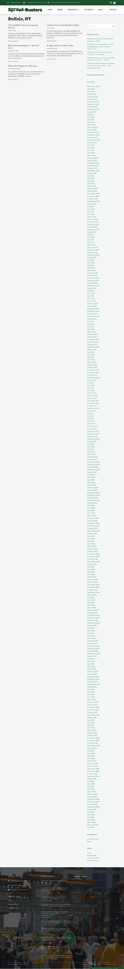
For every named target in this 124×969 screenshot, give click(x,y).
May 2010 (90, 449)
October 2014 (92, 314)
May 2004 (91, 633)
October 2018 (92, 199)
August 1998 (91, 810)
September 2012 (93, 378)
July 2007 (90, 536)
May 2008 (91, 511)
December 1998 (93, 799)
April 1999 (90, 789)
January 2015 (92, 306)
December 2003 (93, 646)
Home (50, 9)
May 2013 (90, 357)
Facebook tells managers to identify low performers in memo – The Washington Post (101, 65)
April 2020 (91, 153)
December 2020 (93, 132)
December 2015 (93, 278)
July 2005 (90, 597)
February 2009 (92, 488)
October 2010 (92, 436)
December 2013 (93, 339)
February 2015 (92, 304)
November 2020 (93, 135)
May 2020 (90, 150)
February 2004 (92, 641)
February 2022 (92, 97)
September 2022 (93, 86)
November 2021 (93, 104)
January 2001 (92, 735)
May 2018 (90, 212)
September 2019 (93, 171)
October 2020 (92, 138)
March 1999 (91, 792)
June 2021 (91, 117)
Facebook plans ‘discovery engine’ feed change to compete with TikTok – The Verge (56, 939)
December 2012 (93, 370)
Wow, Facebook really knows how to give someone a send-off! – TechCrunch (55, 948)
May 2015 (90, 296)
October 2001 (92, 712)
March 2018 (91, 217)
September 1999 (93, 776)
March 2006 (91, 577)
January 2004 (92, 643)
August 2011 (91, 411)
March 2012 (91, 393)
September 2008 (93, 500)
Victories (88, 9)
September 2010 (93, 439)
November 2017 (93, 224)
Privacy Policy (13, 904)
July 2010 (90, 444)
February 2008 (92, 518)
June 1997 (90, 828)
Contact (113, 9)
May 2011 (90, 419)
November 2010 (93, 434)
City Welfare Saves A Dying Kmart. (22, 26)
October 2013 (92, 345)
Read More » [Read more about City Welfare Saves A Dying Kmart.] (13, 41)
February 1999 (92, 794)
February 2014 (92, 334)
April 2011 (90, 421)
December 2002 (93, 677)
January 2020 (92, 161)
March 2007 (91, 546)
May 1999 (90, 787)
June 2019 (91, 178)
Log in (89, 853)
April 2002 (91, 697)
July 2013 (90, 352)
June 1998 (91, 815)
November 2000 (93, 741)
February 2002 (92, 702)
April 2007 (91, 544)
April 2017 (91, 242)
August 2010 (91, 442)
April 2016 (91, 268)
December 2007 (93, 523)
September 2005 (93, 592)
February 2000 (92, 764)
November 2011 (93, 403)
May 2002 (90, 695)
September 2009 (93, 470)
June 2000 (91, 753)
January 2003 (92, 674)
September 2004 (93, 623)
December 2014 (93, 309)
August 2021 (91, 112)
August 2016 (91, 258)
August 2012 (91, 380)
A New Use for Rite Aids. (60, 45)
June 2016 (91, 263)
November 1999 (93, 771)
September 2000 (93, 746)
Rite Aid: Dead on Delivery (22, 66)
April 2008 (91, 513)
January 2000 (92, 766)
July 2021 (90, 115)
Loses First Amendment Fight (63, 25)
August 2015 (91, 288)
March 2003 (91, 669)
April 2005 (91, 605)
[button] (111, 2)
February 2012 (92, 396)
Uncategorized (93, 839)
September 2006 (93, 562)
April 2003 (91, 667)
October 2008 (92, 498)
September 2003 (93, 654)
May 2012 (90, 388)
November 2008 (93, 495)
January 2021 (92, 130)
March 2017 (91, 245)
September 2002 (93, 684)
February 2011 (92, 426)
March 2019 (91, 186)
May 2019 (90, 181)
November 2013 (93, 342)
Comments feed (93, 858)
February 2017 (92, 247)
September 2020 (93, 140)
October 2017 (92, 227)
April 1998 (91, 820)
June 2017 (91, 237)
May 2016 (90, 265)
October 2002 (92, 682)
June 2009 (91, 477)
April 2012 (91, 391)
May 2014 (90, 327)
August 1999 (91, 779)
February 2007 (92, 549)
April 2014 (91, 329)
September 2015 (93, 286)
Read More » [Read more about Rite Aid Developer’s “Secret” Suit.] (13, 61)
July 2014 (90, 322)
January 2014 (92, 337)
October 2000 (92, 743)
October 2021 (92, 107)
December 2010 (93, 431)
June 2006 (91, 569)
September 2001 (93, 715)
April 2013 (91, 360)
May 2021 (90, 120)
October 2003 (92, 651)
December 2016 (93, 250)
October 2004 (92, 621)
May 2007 (90, 541)
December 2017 (93, 222)
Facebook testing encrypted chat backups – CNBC (54, 881)
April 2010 (91, 452)
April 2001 (91, 728)
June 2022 (91, 89)
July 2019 (90, 176)
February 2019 (92, 189)
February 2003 (92, 672)
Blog (101, 9)
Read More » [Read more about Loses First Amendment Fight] (52, 41)
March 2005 (91, 608)
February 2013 (92, 365)
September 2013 (93, 347)
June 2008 (91, 508)
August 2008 (92, 503)
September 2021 (93, 109)
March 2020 (91, 155)
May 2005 (90, 603)
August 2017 (91, 232)
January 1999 (92, 797)
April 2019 (91, 184)
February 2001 (92, 733)
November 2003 (93, 649)
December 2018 (93, 194)
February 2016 (92, 273)
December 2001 (93, 707)
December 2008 (93, 493)
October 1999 (92, 774)
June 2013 (91, 355)
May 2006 (90, 572)
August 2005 (92, 595)
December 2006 (93, 554)
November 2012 (93, 373)
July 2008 (90, 506)
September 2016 (93, 255)
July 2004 (90, 628)
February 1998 (92, 825)
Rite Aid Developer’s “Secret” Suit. (24, 46)
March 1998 (91, 822)
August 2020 (92, 143)
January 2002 (92, 705)
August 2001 (91, 718)
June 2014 (91, 324)
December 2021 (93, 102)
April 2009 (91, 482)
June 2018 (91, 209)
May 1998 (90, 817)
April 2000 (91, 758)
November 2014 (93, 311)
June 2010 (91, 447)
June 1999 (90, 784)
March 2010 (91, 454)
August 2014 (91, 319)
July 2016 (90, 260)
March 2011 (91, 424)
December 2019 (93, 163)
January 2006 (92, 582)
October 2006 (92, 559)
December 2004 (93, 615)
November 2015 (93, 281)
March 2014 (91, 332)
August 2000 (92, 748)
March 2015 (91, 301)
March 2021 (91, 125)
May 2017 (90, 240)
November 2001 (93, 710)
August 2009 (92, 472)
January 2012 (92, 398)
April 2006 (91, 575)
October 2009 (92, 467)
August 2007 (92, 534)
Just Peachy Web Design (108, 964)
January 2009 (92, 490)
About (60, 9)
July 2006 (90, 567)
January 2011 (92, 429)
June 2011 (90, 416)
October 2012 (92, 375)
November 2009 (93, 465)
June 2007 (91, 539)
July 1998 (90, 812)
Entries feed (91, 855)
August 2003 (92, 656)
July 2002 (90, 689)
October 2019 (92, 168)
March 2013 (91, 362)
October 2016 (92, 253)
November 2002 (93, 679)
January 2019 (92, 191)
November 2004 (93, 618)
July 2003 (90, 659)
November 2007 (93, 526)
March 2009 (91, 485)
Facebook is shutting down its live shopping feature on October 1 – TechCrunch (100, 47)
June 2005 (91, 600)
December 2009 (93, 462)
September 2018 (93, 201)
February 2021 (92, 127)
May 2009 (90, 480)
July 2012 (90, 383)
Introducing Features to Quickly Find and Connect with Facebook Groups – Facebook (55, 930)
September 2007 (93, 531)
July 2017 (90, 235)
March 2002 (91, 700)
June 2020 (91, 148)
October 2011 (92, 406)
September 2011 (93, 408)
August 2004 (92, 626)
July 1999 (90, 782)
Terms (10, 901)
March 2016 (91, 270)
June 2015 (91, 293)
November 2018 (93, 196)
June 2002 (91, 692)
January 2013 (92, 368)
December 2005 (93, 585)
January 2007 (92, 551)
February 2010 (92, 457)
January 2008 (92, 521)
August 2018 (91, 204)
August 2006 (92, 564)
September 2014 (93, 316)
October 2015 (92, 283)
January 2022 (92, 99)
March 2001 (91, 730)
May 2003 (90, 664)
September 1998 (93, 807)
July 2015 (90, 291)
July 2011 (90, 414)
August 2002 (92, 687)
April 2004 (91, 636)
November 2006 (93, 557)
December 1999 (93, 769)
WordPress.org (93, 861)
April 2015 (91, 299)
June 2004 (91, 631)
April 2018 (91, 214)
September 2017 (93, 230)
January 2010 (92, 460)
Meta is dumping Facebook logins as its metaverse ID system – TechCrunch (55, 922)
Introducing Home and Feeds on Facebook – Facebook (53, 898)
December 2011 (93, 401)
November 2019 (93, 166)
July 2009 (90, 475)
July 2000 (90, 751)
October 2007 (92, 529)
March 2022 (91, 94)
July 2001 (90, 720)
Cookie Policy (13, 908)
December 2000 (93, 738)
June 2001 (91, 723)
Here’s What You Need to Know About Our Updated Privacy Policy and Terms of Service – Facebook (56, 957)
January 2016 (92, 276)
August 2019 (91, 173)
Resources (74, 9)
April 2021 (91, 122)
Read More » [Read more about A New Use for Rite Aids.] (52, 59)
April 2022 (91, 92)
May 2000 (91, 756)
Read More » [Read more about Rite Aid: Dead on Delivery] (13, 79)
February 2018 (92, 219)
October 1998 (92, 804)
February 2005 (92, 610)
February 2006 (92, 580)
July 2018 (90, 207)
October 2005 (92, 590)
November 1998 (93, 802)
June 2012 (91, 385)
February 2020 (92, 158)
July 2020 (90, 145)
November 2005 (93, 587)
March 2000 (91, 761)
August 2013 (91, 350)
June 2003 (91, 661)
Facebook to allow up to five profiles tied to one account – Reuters (55, 905)
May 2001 (90, 725)
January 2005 (92, 613)
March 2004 (91, 638)
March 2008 (91, 516)
